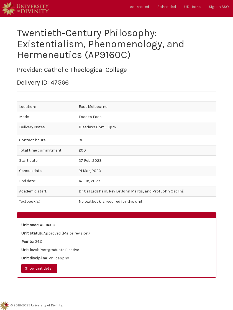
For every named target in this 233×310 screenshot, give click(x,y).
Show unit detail (39, 268)
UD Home (192, 6)
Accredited (139, 6)
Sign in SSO (219, 6)
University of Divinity (46, 305)
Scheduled (166, 6)
